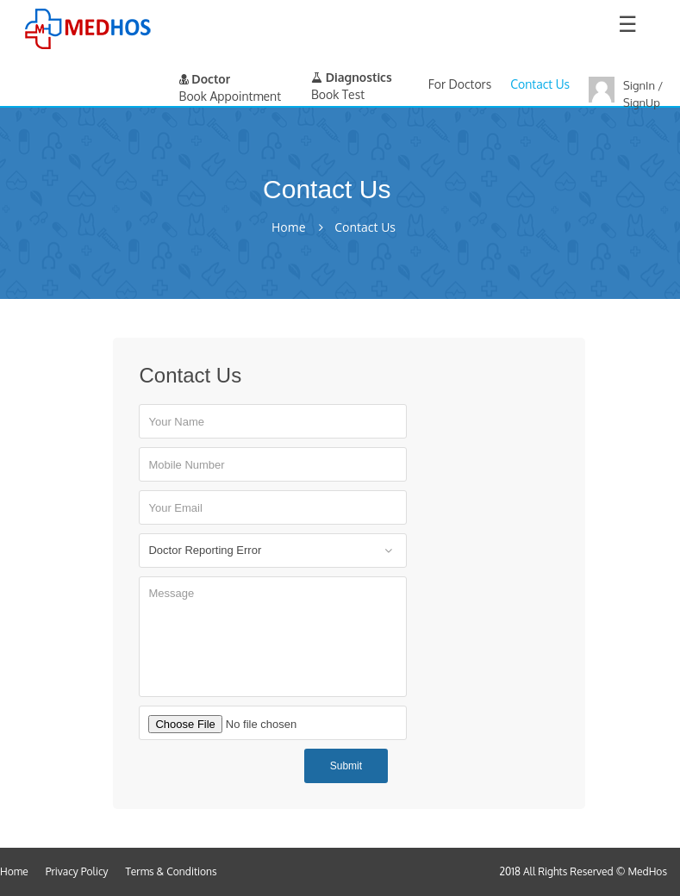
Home (288, 227)
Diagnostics (351, 77)
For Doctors (459, 84)
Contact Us (540, 84)
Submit (346, 766)
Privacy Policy (77, 871)
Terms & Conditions (171, 871)
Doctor (205, 79)
